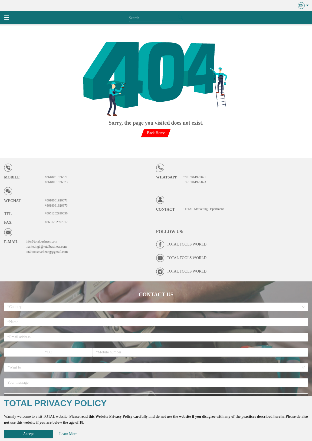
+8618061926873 (56, 182)
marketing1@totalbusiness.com (46, 246)
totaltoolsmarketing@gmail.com (47, 252)
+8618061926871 (56, 177)
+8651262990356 (56, 213)
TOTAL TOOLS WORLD (187, 244)
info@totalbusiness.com (41, 241)
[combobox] (154, 307)
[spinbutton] (48, 352)
